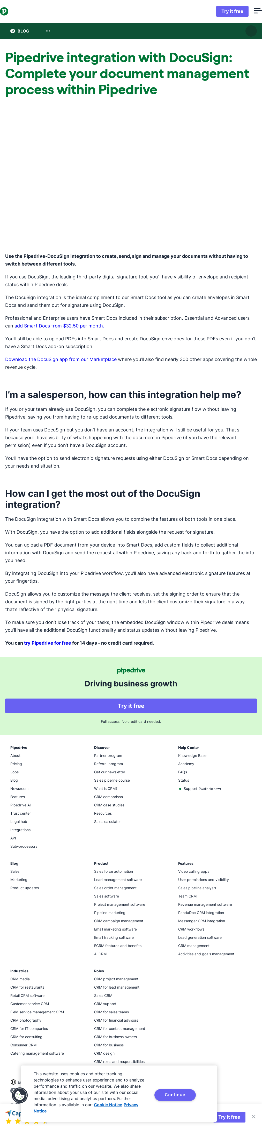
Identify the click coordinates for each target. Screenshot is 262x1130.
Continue (175, 1094)
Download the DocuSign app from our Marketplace (61, 359)
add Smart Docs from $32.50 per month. (59, 325)
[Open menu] (247, 11)
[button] (20, 1095)
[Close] (254, 1117)
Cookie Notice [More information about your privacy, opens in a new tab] (108, 1104)
